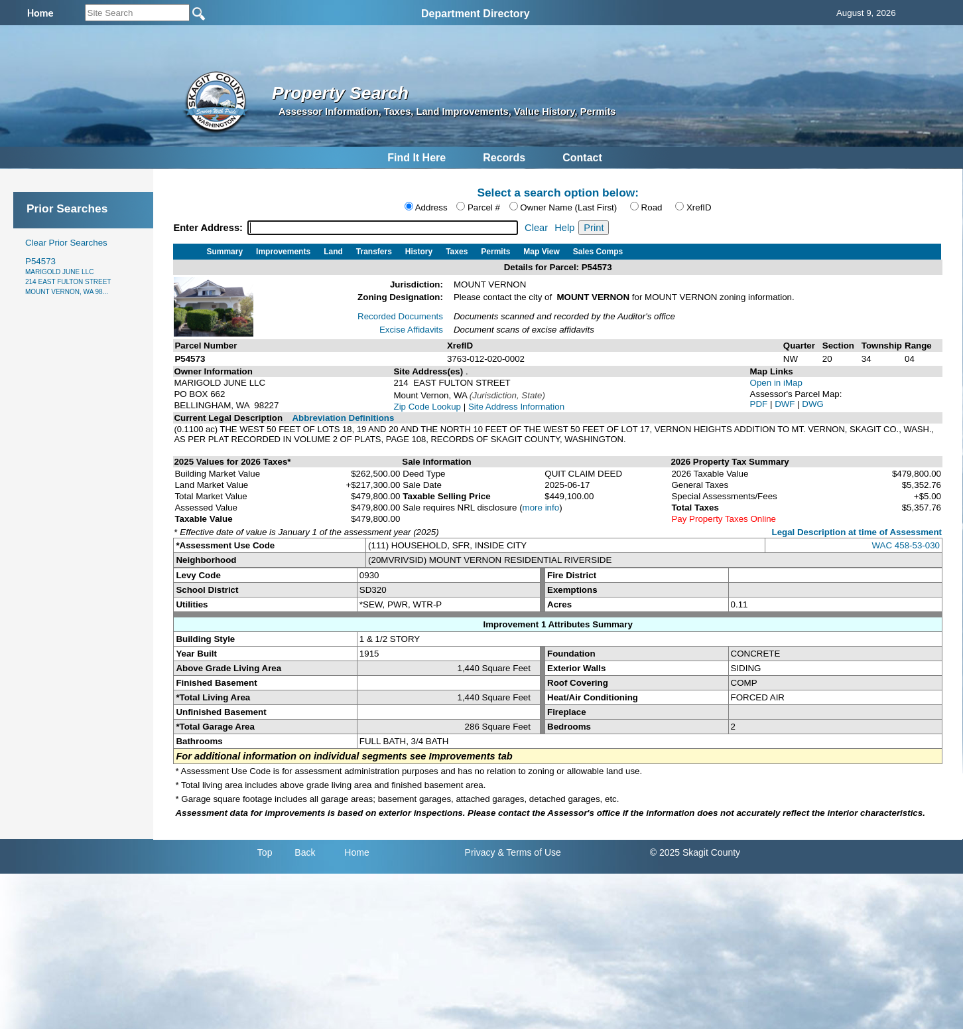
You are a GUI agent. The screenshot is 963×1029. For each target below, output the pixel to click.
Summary (224, 251)
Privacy (480, 852)
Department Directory (475, 13)
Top (265, 852)
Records (504, 157)
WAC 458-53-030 (906, 545)
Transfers (374, 251)
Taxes (457, 251)
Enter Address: (209, 227)
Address (431, 207)
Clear (536, 227)
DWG (813, 404)
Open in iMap (776, 383)
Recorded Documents (400, 316)
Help (564, 227)
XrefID (699, 207)
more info (541, 508)
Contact (582, 157)
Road (652, 207)
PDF (760, 404)
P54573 (68, 275)
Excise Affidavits (411, 330)
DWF (786, 404)
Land (333, 251)
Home (356, 852)
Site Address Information (516, 407)
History (418, 251)
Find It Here (416, 157)
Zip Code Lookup (427, 407)
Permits (495, 251)
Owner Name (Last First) (568, 207)
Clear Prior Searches (66, 243)
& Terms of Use (528, 852)
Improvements (283, 251)
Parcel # (484, 207)
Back (304, 852)
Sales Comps (598, 251)
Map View (541, 251)
